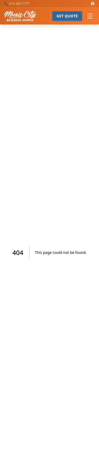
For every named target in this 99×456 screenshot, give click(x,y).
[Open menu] (90, 16)
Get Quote (67, 15)
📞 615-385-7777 (16, 4)
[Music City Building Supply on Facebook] (93, 4)
